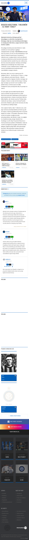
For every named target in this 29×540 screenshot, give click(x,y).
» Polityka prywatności (6, 502)
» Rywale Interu (5, 513)
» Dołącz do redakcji (20, 497)
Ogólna (9, 33)
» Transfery (3, 517)
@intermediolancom (14, 427)
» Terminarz (4, 515)
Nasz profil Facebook (14, 422)
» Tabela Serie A (19, 513)
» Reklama (3, 497)
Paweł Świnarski (23, 31)
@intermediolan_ (14, 431)
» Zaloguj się (19, 493)
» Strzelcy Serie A (20, 515)
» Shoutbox (18, 500)
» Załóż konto (19, 495)
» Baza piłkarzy (4, 511)
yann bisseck (15, 139)
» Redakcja (3, 495)
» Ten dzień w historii (21, 511)
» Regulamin (4, 500)
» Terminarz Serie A (20, 517)
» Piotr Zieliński (4, 522)
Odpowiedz (7, 208)
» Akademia (18, 520)
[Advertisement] (14, 296)
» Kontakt (3, 493)
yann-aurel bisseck (6, 139)
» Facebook (18, 502)
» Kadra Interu (4, 520)
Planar (26, 538)
